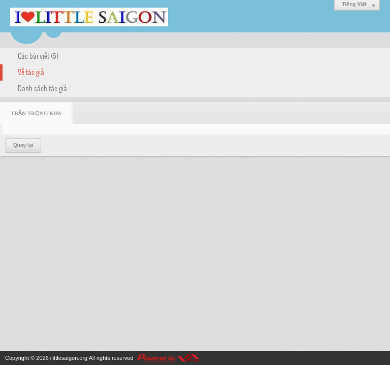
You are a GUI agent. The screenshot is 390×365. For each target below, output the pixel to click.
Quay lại (23, 145)
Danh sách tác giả (42, 87)
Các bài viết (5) (38, 55)
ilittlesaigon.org (68, 358)
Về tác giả (31, 71)
